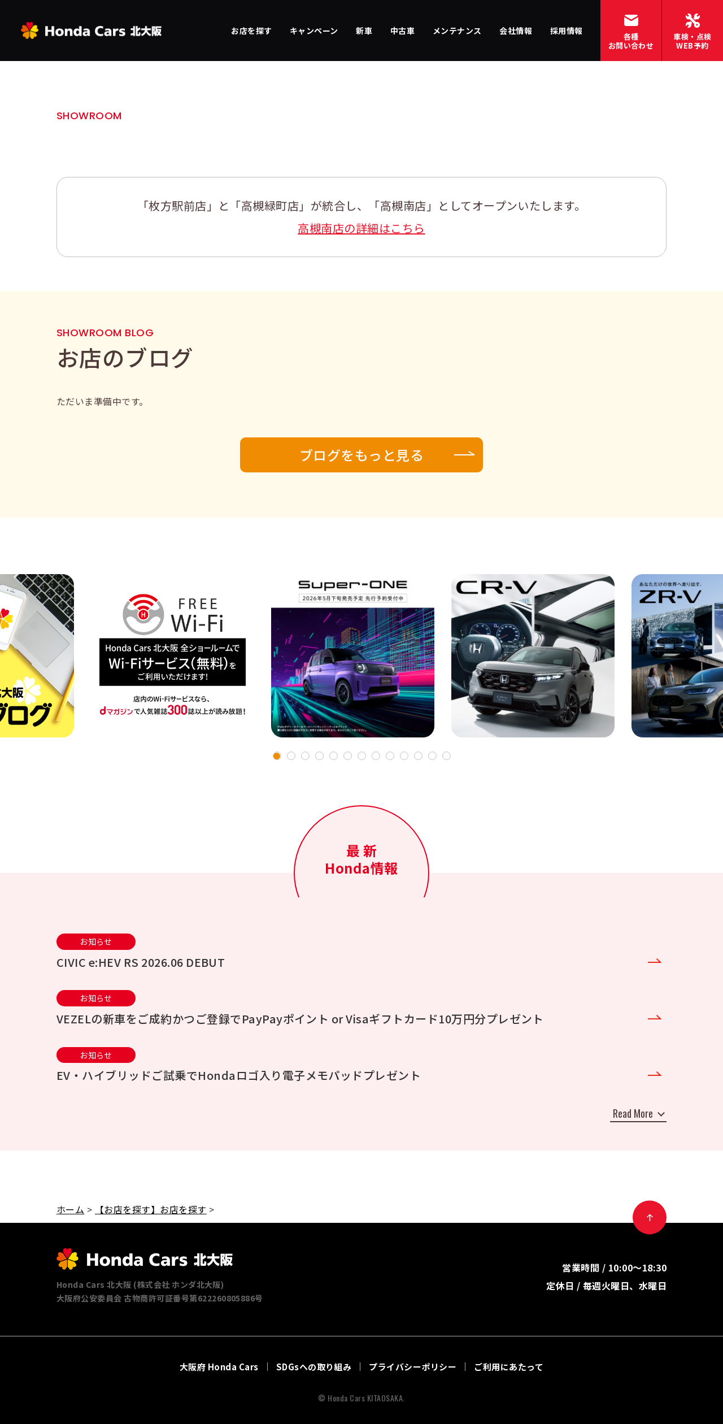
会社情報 (515, 30)
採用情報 (566, 30)
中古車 (402, 30)
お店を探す (251, 30)
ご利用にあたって (508, 1367)
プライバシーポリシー (412, 1367)
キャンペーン (314, 30)
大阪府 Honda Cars (219, 1367)
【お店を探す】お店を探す (151, 1209)
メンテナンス (457, 30)
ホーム (70, 1209)
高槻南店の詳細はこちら (361, 228)
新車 (364, 30)
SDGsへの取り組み (314, 1367)
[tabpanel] (353, 655)
